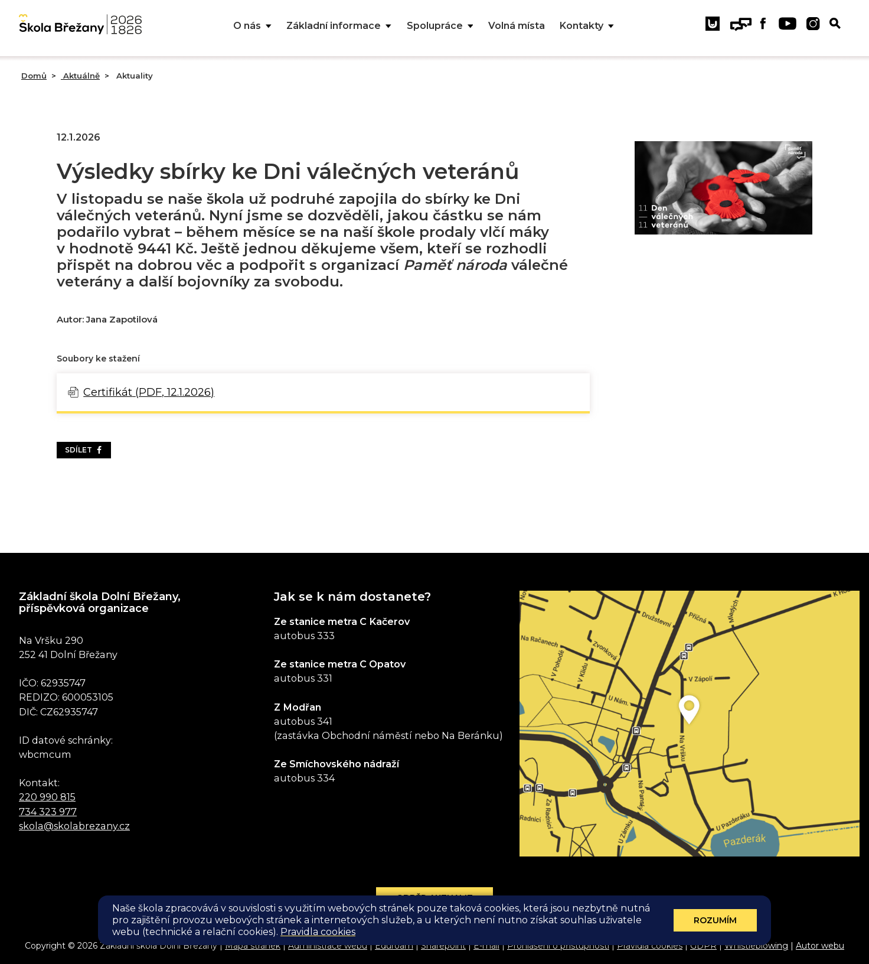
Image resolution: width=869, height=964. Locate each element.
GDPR (703, 945)
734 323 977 (48, 812)
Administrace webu (327, 945)
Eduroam (394, 945)
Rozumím (715, 920)
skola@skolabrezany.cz (74, 826)
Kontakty (587, 26)
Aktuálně (80, 75)
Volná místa (516, 25)
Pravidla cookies (649, 945)
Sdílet (84, 449)
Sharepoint (443, 945)
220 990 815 (47, 797)
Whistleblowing (756, 945)
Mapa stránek (252, 945)
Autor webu (820, 945)
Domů (34, 75)
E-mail (486, 945)
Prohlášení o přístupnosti (558, 945)
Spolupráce (440, 26)
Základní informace (338, 26)
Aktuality (133, 75)
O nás (252, 26)
